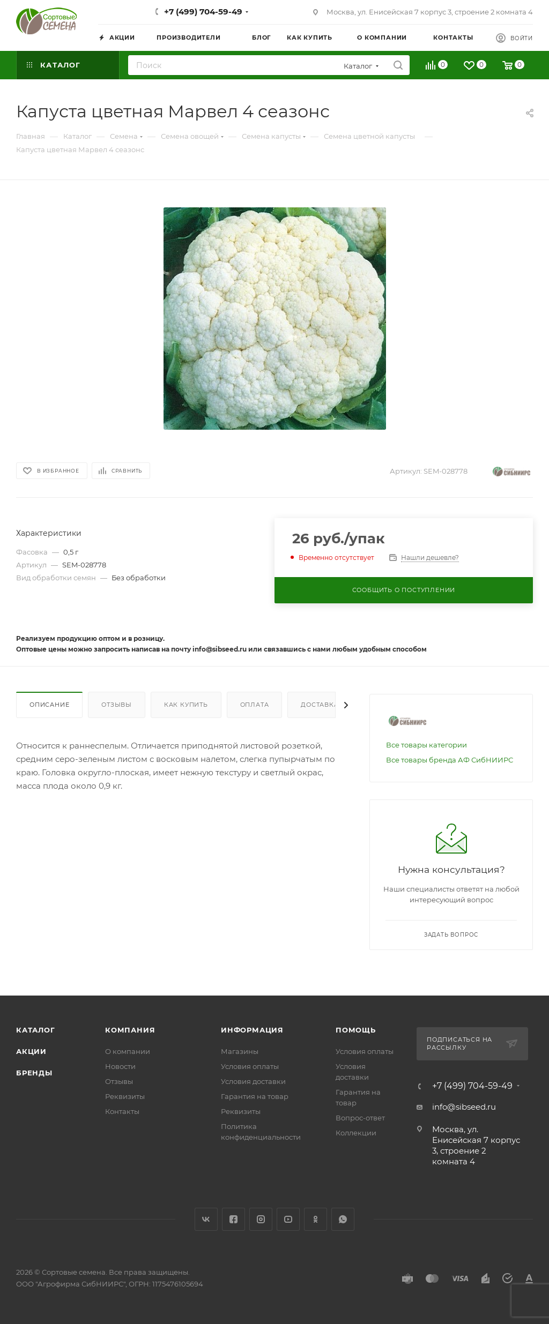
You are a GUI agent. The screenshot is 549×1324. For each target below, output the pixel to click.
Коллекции (356, 1132)
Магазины (239, 1051)
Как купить (186, 704)
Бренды (34, 1072)
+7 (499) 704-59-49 (203, 11)
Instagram (260, 1219)
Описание (49, 704)
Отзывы (116, 704)
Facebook (233, 1219)
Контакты (122, 1111)
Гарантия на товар (254, 1096)
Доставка (319, 704)
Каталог (35, 1030)
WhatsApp (342, 1219)
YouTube (288, 1219)
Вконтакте (206, 1219)
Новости (120, 1066)
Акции (31, 1051)
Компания (130, 1030)
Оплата (254, 704)
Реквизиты (125, 1096)
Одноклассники (315, 1219)
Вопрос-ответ (360, 1117)
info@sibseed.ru (464, 1107)
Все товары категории (426, 744)
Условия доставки (253, 1081)
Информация (252, 1030)
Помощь (356, 1030)
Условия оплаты (250, 1066)
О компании (127, 1051)
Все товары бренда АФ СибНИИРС (449, 759)
